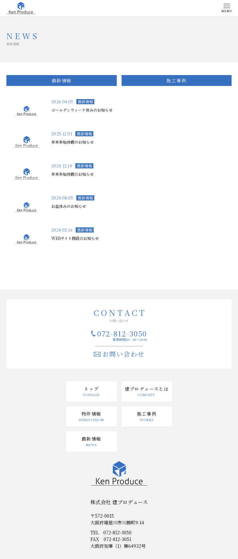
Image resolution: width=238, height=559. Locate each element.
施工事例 (176, 80)
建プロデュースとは (147, 388)
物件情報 (91, 414)
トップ (91, 388)
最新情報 (62, 80)
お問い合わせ (123, 354)
